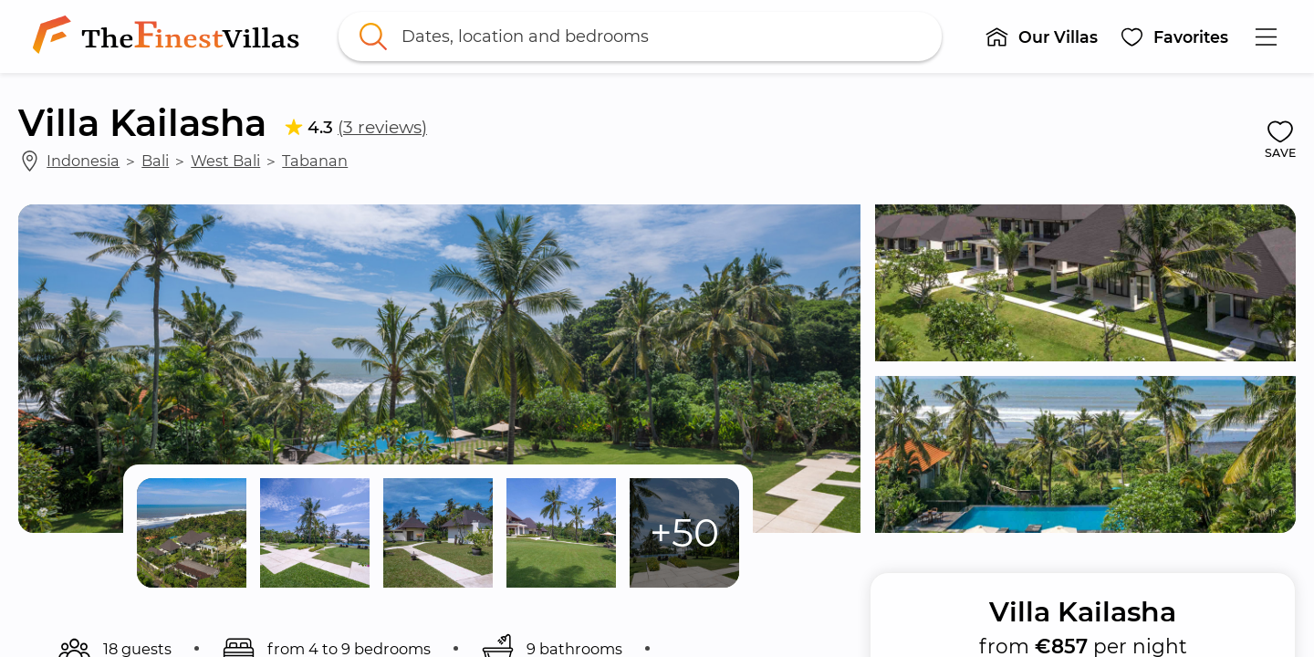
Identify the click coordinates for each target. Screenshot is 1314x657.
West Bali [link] (225, 160)
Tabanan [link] (315, 160)
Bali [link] (155, 160)
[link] (170, 36)
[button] (1041, 36)
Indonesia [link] (83, 160)
